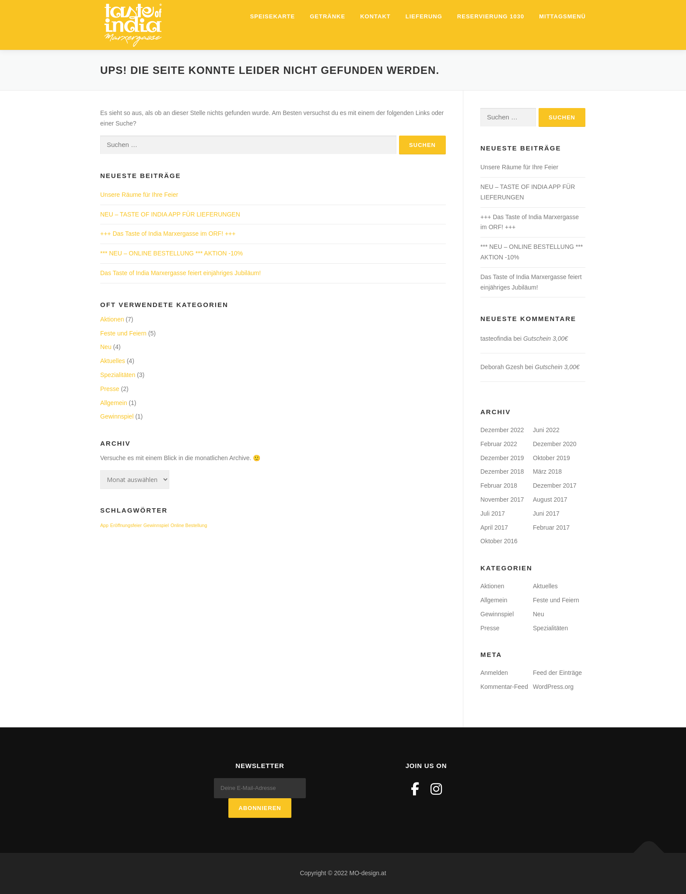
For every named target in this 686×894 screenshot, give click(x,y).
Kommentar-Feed (504, 686)
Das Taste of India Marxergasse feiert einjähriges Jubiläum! (180, 272)
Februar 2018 (498, 485)
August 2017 (550, 499)
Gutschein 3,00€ (545, 338)
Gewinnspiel (116, 416)
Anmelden (494, 672)
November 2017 (502, 499)
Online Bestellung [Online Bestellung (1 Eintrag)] (189, 525)
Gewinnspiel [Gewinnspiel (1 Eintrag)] (156, 525)
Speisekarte (272, 16)
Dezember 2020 (555, 443)
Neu (106, 346)
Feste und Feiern (123, 333)
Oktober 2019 (551, 457)
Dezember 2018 (502, 471)
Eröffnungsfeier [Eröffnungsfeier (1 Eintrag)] (126, 525)
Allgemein (113, 402)
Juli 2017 (492, 513)
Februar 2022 (498, 443)
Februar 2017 (551, 527)
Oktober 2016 (499, 541)
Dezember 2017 (555, 485)
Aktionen (112, 319)
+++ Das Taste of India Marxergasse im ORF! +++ (167, 233)
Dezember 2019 (502, 457)
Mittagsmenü (562, 16)
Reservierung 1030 (490, 16)
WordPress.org (553, 686)
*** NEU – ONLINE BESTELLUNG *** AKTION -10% (171, 253)
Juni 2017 (546, 513)
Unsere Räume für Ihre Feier (139, 194)
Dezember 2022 (502, 429)
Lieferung (424, 16)
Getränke (327, 16)
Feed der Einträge (557, 672)
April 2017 (494, 527)
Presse (109, 388)
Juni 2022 (546, 429)
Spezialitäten (117, 374)
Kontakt (375, 16)
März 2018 (547, 471)
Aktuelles (112, 360)
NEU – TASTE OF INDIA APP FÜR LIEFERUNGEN (170, 214)
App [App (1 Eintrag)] (104, 525)
